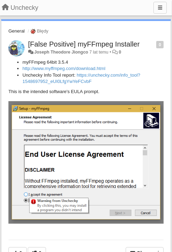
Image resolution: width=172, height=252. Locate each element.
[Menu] (160, 8)
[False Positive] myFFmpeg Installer (84, 44)
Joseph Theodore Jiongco (61, 52)
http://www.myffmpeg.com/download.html (63, 68)
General (16, 31)
